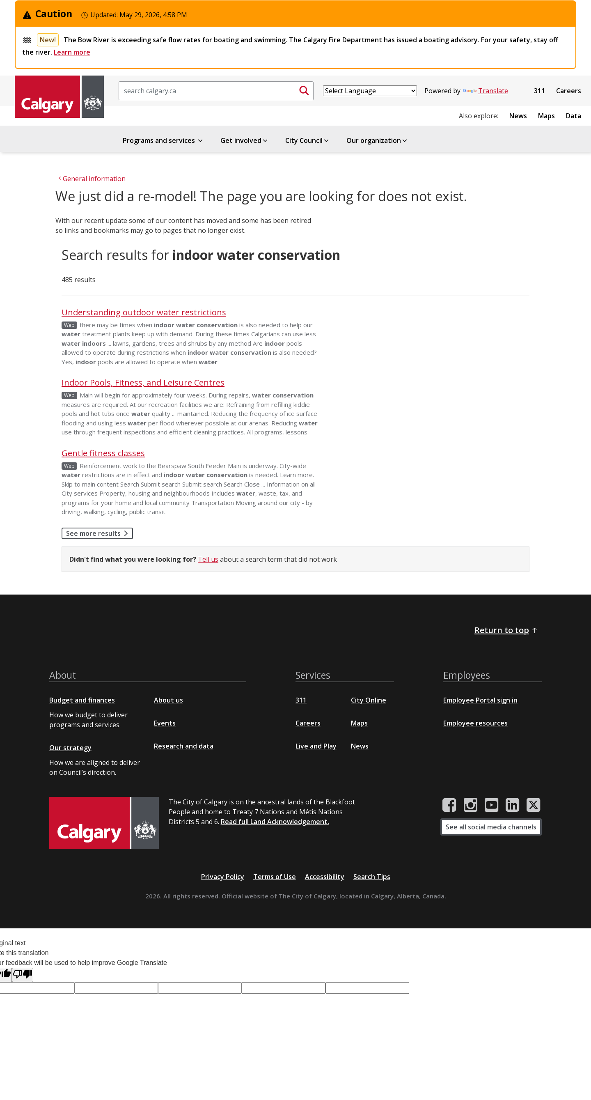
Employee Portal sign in (480, 700)
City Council (307, 140)
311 (539, 90)
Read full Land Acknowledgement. (275, 821)
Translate (485, 90)
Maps (546, 115)
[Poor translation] (22, 975)
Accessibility (324, 876)
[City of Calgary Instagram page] (471, 805)
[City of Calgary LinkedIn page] (512, 805)
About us (168, 700)
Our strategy (70, 747)
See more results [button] (99, 533)
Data (573, 115)
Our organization (377, 140)
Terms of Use (274, 876)
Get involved (244, 140)
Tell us (208, 559)
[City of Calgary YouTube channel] (491, 805)
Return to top (506, 630)
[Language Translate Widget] (370, 90)
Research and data (183, 746)
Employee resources (475, 723)
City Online (368, 700)
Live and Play (316, 746)
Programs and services (163, 140)
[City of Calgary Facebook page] (449, 805)
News (518, 115)
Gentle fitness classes (103, 453)
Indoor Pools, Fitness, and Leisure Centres (143, 382)
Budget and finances (82, 700)
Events (165, 723)
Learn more (72, 52)
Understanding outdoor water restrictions (144, 312)
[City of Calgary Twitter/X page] (533, 805)
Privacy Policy (222, 876)
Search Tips (371, 876)
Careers (568, 90)
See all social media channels (491, 826)
